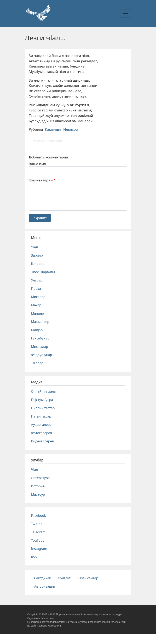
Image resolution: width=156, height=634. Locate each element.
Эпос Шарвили (43, 272)
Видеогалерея (42, 441)
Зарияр (37, 255)
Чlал (34, 247)
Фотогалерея (41, 433)
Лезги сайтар (87, 578)
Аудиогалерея (42, 424)
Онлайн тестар (43, 408)
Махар (36, 305)
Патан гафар (41, 416)
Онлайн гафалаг (44, 391)
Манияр (37, 313)
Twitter (36, 524)
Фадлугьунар (41, 355)
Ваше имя (37, 163)
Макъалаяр (40, 321)
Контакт (64, 578)
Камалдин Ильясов (61, 129)
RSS (34, 557)
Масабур (38, 494)
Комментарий (41, 180)
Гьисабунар (40, 338)
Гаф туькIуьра (42, 399)
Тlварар (37, 363)
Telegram (38, 532)
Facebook (38, 515)
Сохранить (39, 218)
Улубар (36, 280)
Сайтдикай (42, 578)
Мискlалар (39, 346)
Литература (40, 478)
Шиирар (37, 263)
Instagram (39, 548)
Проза (36, 288)
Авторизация (44, 586)
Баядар (37, 330)
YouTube (37, 540)
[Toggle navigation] (125, 13)
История (38, 486)
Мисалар (38, 297)
